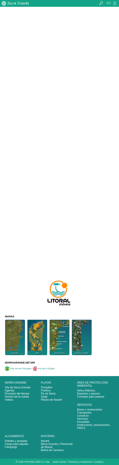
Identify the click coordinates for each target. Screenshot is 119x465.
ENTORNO (48, 436)
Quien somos (59, 462)
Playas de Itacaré (51, 399)
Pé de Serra (48, 393)
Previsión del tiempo (17, 393)
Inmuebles (83, 421)
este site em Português (18, 368)
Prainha (45, 390)
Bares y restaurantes (89, 409)
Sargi (44, 396)
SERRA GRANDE (16, 382)
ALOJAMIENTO (14, 436)
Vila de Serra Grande (17, 387)
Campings (11, 447)
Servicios (82, 418)
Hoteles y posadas (16, 440)
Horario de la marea (17, 396)
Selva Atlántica (86, 390)
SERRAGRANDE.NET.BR (20, 362)
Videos (9, 399)
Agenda (9, 390)
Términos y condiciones (80, 462)
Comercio (83, 415)
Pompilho (46, 387)
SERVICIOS (84, 404)
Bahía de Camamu (52, 450)
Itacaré (45, 440)
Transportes (84, 412)
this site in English (44, 368)
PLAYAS (46, 382)
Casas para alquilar (16, 444)
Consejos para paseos (90, 396)
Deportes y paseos (88, 393)
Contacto (98, 462)
